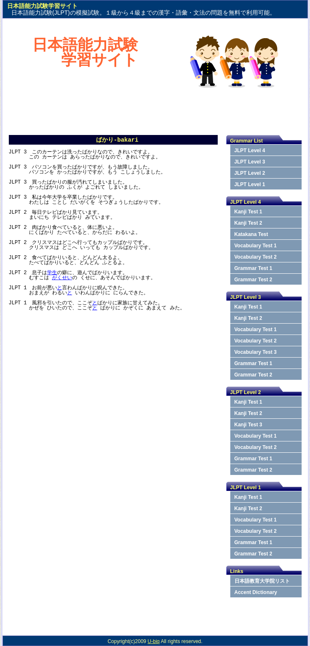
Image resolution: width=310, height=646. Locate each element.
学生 (52, 272)
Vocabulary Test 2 (255, 257)
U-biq (154, 641)
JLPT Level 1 (249, 184)
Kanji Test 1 (248, 212)
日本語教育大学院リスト (262, 581)
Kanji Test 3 (248, 425)
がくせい (62, 277)
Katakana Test (251, 234)
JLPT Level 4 (249, 150)
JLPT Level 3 (249, 162)
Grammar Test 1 (253, 268)
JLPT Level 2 (249, 173)
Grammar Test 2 (253, 280)
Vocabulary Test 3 (255, 352)
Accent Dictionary (255, 592)
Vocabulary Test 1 (255, 246)
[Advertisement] (155, 109)
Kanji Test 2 (248, 223)
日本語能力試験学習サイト (85, 52)
